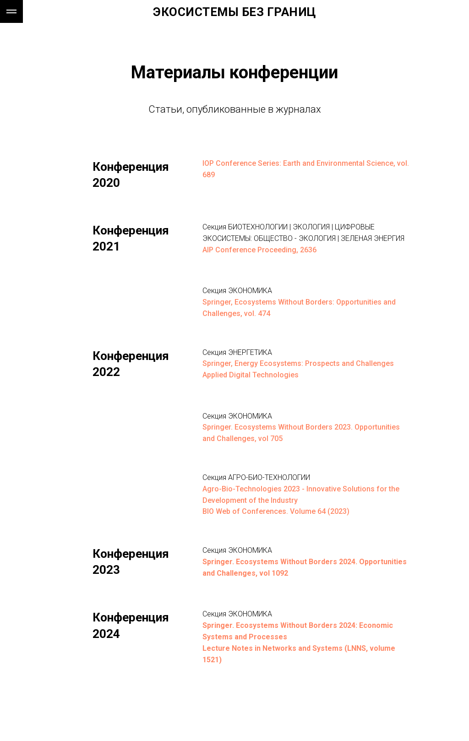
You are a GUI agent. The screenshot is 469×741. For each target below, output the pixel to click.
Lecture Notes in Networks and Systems (272, 648)
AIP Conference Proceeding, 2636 (259, 249)
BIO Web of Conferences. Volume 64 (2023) (275, 511)
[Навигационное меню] (11, 11)
